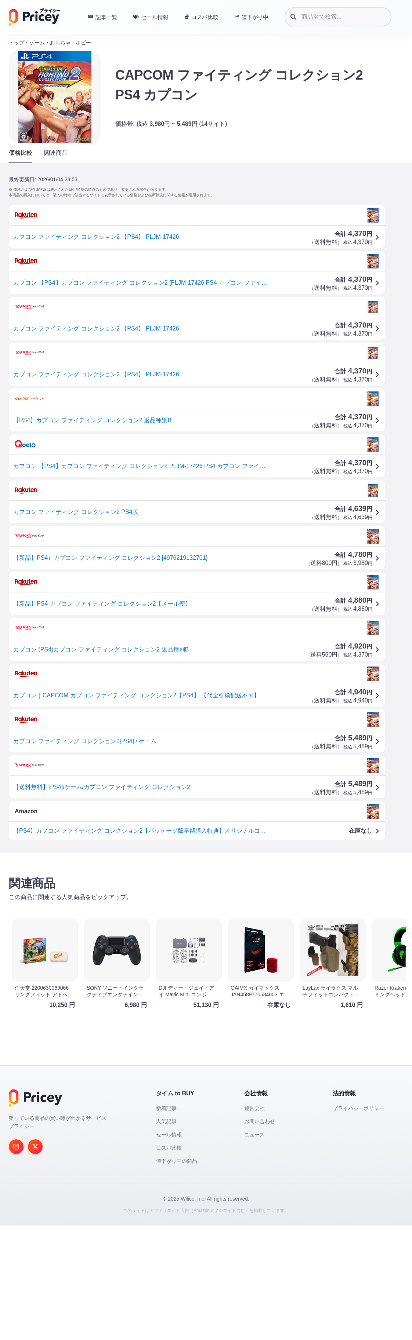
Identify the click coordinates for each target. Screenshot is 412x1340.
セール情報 (169, 1249)
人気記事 (166, 1236)
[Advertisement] (206, 916)
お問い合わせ (259, 1236)
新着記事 (166, 1223)
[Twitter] (35, 1261)
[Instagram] (16, 1261)
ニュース (254, 1249)
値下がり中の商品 (176, 1275)
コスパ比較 (169, 1262)
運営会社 (254, 1223)
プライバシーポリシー (358, 1223)
